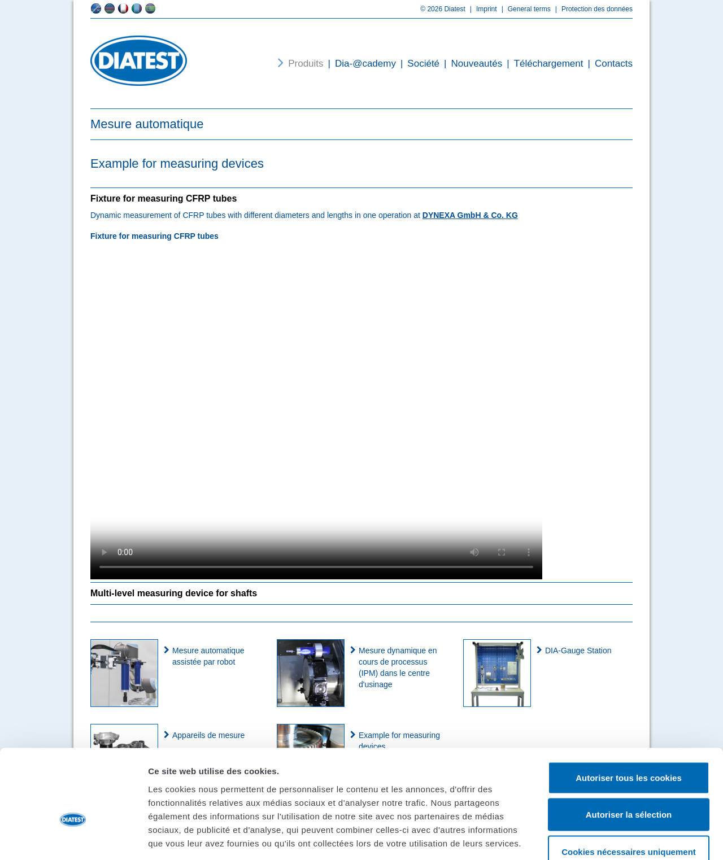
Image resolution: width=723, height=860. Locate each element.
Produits (305, 63)
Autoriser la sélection (629, 749)
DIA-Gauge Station (578, 650)
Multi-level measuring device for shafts (173, 593)
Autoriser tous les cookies (629, 712)
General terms (524, 9)
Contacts (608, 63)
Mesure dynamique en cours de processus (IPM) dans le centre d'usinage (398, 667)
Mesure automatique (147, 124)
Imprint (481, 9)
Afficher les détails (622, 837)
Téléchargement (542, 63)
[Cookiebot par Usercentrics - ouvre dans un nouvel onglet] (73, 838)
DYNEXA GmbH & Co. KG (470, 215)
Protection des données (592, 9)
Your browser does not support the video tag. (316, 410)
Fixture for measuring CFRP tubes (163, 198)
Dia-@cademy (360, 63)
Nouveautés (470, 63)
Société (417, 63)
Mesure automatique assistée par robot (208, 656)
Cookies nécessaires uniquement (628, 786)
